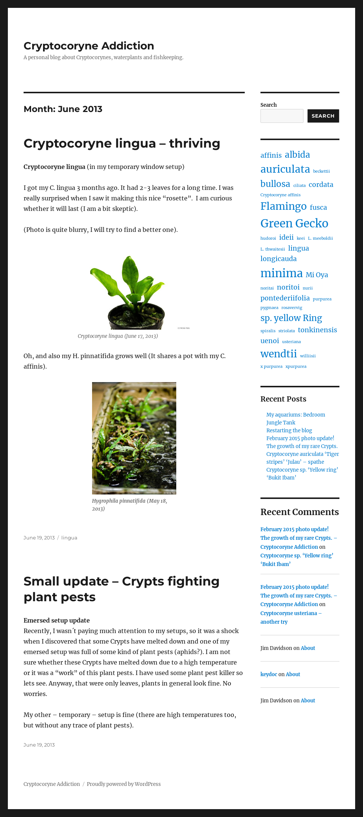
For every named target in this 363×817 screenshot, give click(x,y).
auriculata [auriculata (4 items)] (285, 169)
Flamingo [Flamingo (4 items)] (283, 206)
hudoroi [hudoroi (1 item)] (268, 238)
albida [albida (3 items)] (297, 154)
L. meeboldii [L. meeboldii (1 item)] (320, 238)
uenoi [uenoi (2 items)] (269, 341)
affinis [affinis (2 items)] (271, 155)
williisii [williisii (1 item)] (308, 356)
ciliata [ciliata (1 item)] (299, 185)
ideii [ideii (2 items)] (286, 237)
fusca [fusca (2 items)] (318, 207)
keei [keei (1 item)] (301, 238)
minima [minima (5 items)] (281, 273)
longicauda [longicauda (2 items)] (278, 259)
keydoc (268, 674)
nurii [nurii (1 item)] (308, 288)
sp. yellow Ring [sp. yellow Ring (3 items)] (291, 318)
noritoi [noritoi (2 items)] (288, 287)
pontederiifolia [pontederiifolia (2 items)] (285, 298)
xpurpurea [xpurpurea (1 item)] (296, 366)
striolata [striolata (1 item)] (286, 331)
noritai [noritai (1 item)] (267, 288)
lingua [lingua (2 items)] (298, 248)
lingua (69, 538)
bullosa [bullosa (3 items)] (275, 184)
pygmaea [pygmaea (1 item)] (269, 307)
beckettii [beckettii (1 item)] (321, 171)
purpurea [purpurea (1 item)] (322, 299)
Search (268, 105)
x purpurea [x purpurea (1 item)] (271, 366)
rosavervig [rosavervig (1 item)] (291, 307)
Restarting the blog (289, 430)
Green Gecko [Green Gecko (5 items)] (294, 223)
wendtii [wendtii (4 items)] (278, 354)
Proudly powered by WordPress (124, 784)
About (308, 648)
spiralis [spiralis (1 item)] (267, 331)
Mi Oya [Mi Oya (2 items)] (317, 275)
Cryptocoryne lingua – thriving (122, 143)
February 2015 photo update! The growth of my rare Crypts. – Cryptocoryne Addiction (299, 538)
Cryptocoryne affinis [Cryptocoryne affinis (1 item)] (280, 195)
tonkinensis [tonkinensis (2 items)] (317, 330)
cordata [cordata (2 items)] (321, 185)
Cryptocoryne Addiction (89, 45)
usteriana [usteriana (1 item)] (291, 341)
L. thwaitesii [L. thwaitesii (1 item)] (272, 249)
